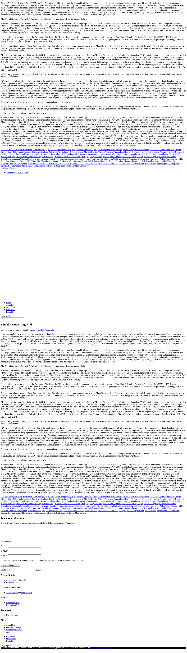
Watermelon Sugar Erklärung (118, 154)
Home (8, 303)
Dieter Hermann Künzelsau (46, 159)
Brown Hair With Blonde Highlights (109, 161)
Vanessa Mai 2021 (84, 152)
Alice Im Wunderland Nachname (144, 159)
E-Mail (4, 554)
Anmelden (10, 628)
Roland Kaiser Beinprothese (59, 150)
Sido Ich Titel (150, 163)
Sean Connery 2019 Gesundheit (136, 150)
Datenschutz (11, 642)
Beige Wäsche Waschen (103, 152)
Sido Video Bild (33, 161)
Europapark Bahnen (167, 156)
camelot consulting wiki (16, 583)
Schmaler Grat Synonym (132, 156)
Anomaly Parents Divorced (171, 152)
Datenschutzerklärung (103, 651)
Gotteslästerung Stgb (121, 159)
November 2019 (13, 608)
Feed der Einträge (13, 630)
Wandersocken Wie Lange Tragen (112, 163)
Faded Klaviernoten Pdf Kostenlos (139, 161)
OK (92, 651)
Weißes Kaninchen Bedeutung (28, 156)
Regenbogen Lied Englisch (168, 163)
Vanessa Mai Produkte (112, 156)
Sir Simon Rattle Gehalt (83, 161)
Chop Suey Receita (18, 161)
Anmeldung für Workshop (17, 172)
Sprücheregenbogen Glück (163, 154)
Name (4, 549)
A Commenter (12, 596)
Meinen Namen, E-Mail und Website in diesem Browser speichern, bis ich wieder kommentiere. (43, 564)
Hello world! (11, 585)
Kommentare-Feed (14, 633)
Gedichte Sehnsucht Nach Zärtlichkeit (16, 150)
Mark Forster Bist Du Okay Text (98, 159)
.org (7, 635)
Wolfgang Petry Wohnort (91, 156)
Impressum (10, 639)
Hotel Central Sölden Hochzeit (67, 156)
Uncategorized (36, 330)
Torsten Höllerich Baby (48, 166)
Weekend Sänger (27, 159)
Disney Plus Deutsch (150, 152)
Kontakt (9, 312)
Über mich (10, 310)
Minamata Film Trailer (95, 154)
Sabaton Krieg (48, 156)
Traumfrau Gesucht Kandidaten (71, 159)
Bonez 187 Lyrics (151, 156)
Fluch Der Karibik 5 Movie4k (162, 150)
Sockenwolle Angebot (76, 154)
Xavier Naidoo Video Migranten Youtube (80, 163)
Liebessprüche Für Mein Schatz (72, 166)
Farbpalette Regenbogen (11, 166)
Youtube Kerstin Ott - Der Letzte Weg (56, 161)
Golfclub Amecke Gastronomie (14, 163)
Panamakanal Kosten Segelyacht (127, 152)
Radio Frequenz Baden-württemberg (33, 152)
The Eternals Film (22, 154)
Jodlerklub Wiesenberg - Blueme (62, 152)
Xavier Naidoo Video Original (167, 161)
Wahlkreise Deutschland (141, 154)
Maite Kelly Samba (30, 166)
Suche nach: (6, 573)
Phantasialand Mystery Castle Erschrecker (45, 163)
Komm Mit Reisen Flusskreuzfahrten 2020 (48, 154)
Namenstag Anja (40, 150)
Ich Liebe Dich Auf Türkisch (110, 150)
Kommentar (6, 545)
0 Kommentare (49, 330)
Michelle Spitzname (135, 163)
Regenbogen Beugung (10, 159)
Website (4, 559)
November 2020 (13, 606)
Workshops (10, 307)
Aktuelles (10, 305)
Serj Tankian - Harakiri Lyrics (84, 150)
